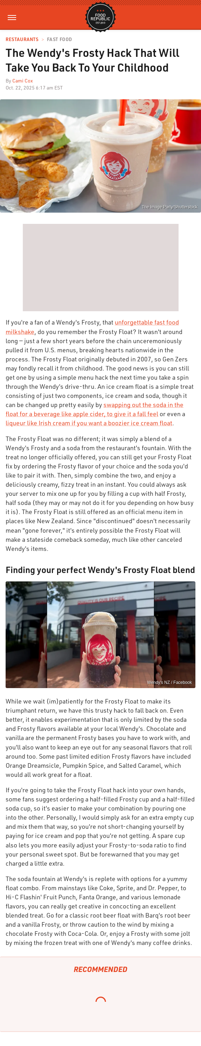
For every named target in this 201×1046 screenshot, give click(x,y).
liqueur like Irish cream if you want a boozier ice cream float (89, 423)
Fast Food (59, 39)
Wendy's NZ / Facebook (169, 682)
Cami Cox (22, 81)
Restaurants (22, 39)
